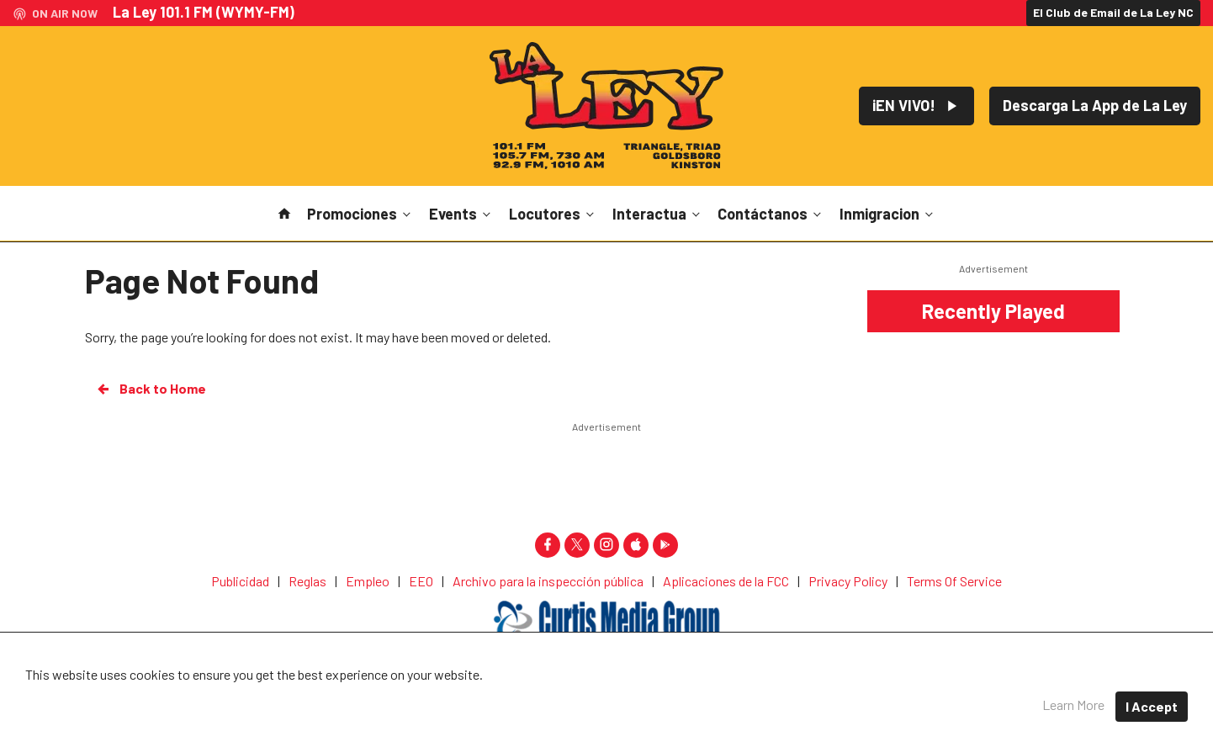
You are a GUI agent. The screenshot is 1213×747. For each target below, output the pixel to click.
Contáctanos (771, 213)
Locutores (553, 213)
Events (461, 213)
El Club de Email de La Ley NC (1113, 12)
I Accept (1152, 706)
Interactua (657, 213)
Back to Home (150, 388)
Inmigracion (888, 213)
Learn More (1073, 705)
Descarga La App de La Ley (1095, 105)
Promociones (360, 213)
